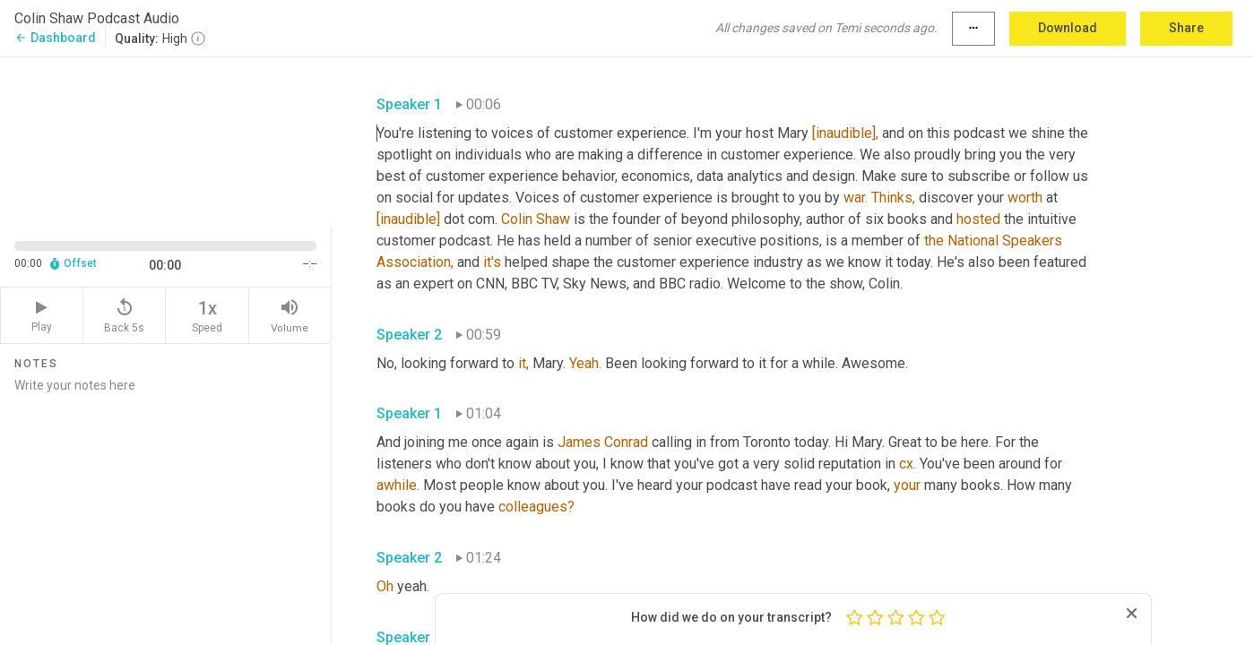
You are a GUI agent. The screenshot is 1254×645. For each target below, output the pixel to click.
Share (1186, 28)
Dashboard (55, 37)
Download (1067, 28)
